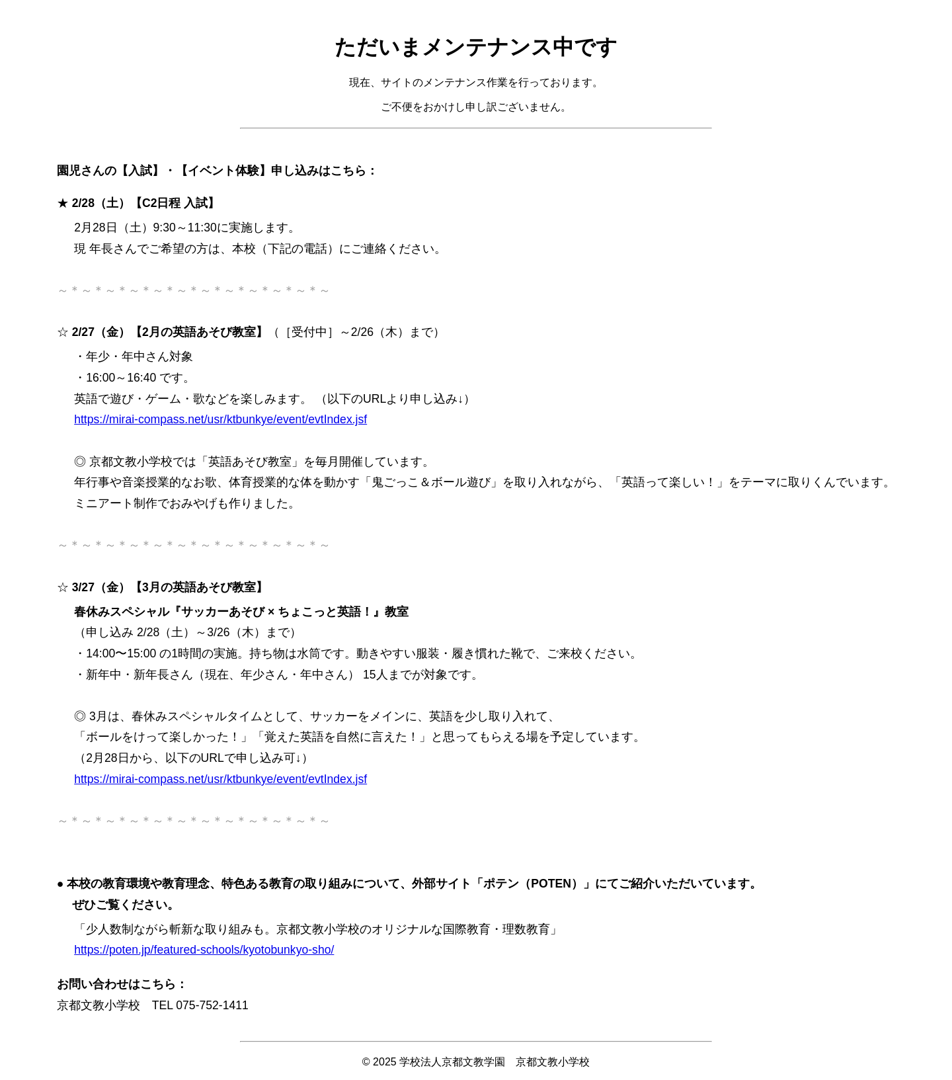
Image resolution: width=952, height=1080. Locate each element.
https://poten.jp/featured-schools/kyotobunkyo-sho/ (204, 949)
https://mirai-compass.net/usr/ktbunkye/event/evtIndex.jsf (220, 419)
